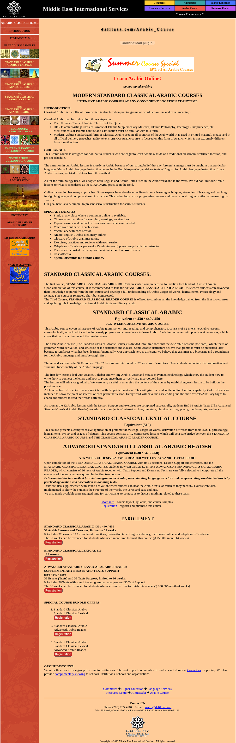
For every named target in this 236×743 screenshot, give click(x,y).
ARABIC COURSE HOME (20, 23)
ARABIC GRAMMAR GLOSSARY (19, 223)
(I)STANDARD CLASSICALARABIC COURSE (19, 84)
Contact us (194, 670)
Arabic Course (190, 8)
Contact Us (195, 14)
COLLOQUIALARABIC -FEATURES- (20, 130)
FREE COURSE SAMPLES (19, 45)
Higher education (132, 689)
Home (182, 14)
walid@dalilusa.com (158, 707)
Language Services (159, 8)
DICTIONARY (19, 215)
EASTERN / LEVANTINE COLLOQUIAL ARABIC (19, 149)
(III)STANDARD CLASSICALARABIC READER (19, 109)
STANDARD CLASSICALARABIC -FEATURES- (19, 63)
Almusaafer (190, 2)
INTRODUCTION (19, 31)
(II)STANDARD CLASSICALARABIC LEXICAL (19, 97)
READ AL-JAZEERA (20, 265)
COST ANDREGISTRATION (20, 179)
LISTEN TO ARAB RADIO (19, 237)
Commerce (160, 2)
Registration (109, 506)
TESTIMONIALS (20, 38)
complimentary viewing (70, 674)
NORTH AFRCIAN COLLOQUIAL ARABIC (20, 159)
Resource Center (221, 8)
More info (107, 502)
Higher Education (220, 2)
